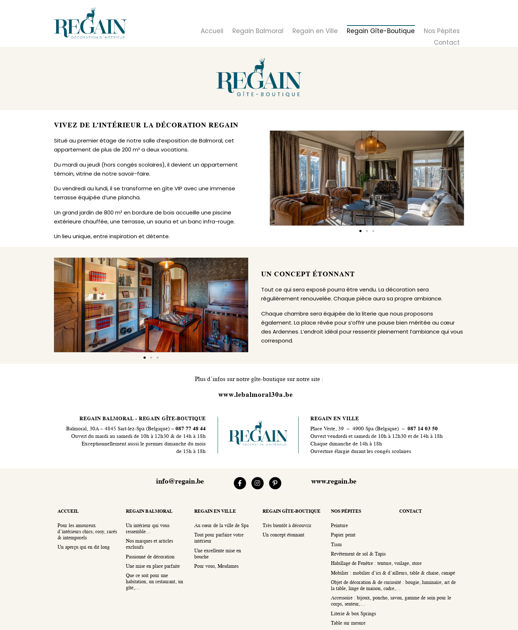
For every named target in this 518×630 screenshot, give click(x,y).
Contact (447, 42)
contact (410, 511)
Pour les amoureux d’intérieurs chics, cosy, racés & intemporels (87, 532)
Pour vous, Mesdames (216, 566)
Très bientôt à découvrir (287, 526)
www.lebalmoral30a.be (255, 395)
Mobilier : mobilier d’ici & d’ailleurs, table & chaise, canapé (393, 573)
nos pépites (346, 511)
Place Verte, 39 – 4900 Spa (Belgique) (354, 429)
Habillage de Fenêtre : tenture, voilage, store (376, 563)
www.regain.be (333, 481)
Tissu (336, 545)
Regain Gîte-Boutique (381, 31)
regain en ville (215, 511)
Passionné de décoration (150, 557)
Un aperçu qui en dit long (84, 547)
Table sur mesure (348, 623)
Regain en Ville (315, 31)
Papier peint (343, 535)
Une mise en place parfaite (153, 566)
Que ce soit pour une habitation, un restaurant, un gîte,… (154, 582)
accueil (68, 511)
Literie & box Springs (353, 614)
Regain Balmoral (257, 31)
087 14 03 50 (423, 429)
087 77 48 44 (190, 429)
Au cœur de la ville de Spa (221, 526)
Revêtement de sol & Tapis (358, 554)
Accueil (212, 31)
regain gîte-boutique (292, 511)
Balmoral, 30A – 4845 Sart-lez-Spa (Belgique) (118, 429)
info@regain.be (180, 481)
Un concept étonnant (283, 535)
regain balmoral (149, 511)
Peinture (339, 526)
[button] (360, 231)
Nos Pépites (442, 31)
